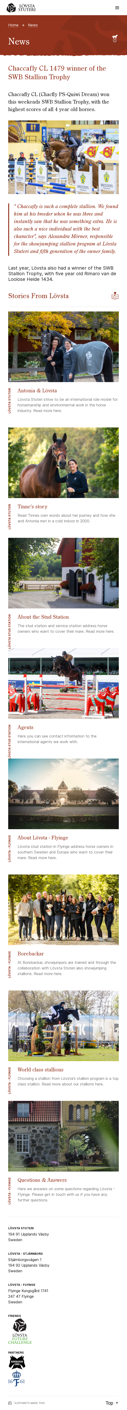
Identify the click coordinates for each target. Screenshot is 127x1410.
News (33, 25)
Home (13, 25)
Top (112, 1403)
